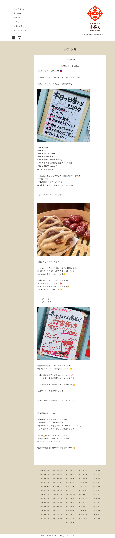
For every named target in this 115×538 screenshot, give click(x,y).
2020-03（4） (70, 510)
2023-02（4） (96, 482)
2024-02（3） (70, 475)
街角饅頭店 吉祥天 (51, 535)
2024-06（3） (83, 470)
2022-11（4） (70, 487)
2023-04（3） (70, 482)
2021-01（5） (83, 502)
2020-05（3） (57, 510)
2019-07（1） (83, 514)
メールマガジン (20, 30)
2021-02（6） (70, 502)
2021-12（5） (83, 494)
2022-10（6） (83, 487)
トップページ (19, 9)
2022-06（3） (70, 490)
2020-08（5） (83, 506)
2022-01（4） (71, 494)
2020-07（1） (96, 506)
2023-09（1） (70, 478)
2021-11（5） (96, 494)
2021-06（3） (83, 498)
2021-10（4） (45, 498)
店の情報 (17, 13)
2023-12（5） (96, 475)
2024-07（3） (70, 470)
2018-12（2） (83, 518)
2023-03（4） (83, 482)
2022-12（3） (57, 487)
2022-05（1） (83, 490)
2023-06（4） (45, 482)
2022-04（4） (96, 490)
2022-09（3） (96, 487)
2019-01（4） (70, 518)
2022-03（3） (45, 494)
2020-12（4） (96, 502)
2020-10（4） (57, 506)
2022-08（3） (45, 490)
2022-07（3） (57, 490)
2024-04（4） (45, 475)
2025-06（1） (45, 470)
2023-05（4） (57, 482)
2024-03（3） (57, 475)
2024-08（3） (57, 470)
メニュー (17, 22)
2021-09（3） (57, 498)
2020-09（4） (70, 506)
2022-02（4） (58, 494)
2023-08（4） (83, 478)
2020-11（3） (45, 506)
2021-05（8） (96, 498)
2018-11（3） (96, 518)
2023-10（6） (57, 478)
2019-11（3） (45, 514)
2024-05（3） (96, 470)
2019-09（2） (57, 514)
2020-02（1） (83, 510)
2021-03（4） (57, 502)
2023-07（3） (96, 478)
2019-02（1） (57, 518)
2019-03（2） (45, 518)
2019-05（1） (96, 514)
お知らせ (17, 18)
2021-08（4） (70, 498)
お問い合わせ (19, 26)
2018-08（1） (70, 522)
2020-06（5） (45, 510)
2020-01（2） (96, 510)
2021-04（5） (45, 502)
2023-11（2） (45, 478)
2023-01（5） (44, 487)
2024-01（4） (83, 475)
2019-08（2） (70, 514)
